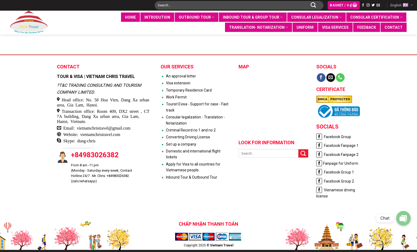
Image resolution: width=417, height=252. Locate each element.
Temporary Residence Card (189, 90)
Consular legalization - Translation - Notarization (195, 120)
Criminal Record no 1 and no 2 (191, 130)
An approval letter (181, 76)
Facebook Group (333, 137)
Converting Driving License (188, 137)
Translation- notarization (258, 27)
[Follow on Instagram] (368, 5)
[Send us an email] (378, 5)
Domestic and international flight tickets (193, 154)
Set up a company (181, 144)
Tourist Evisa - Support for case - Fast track (197, 107)
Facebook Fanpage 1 (337, 145)
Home (130, 17)
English (401, 5)
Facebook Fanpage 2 (337, 154)
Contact (394, 27)
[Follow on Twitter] (373, 5)
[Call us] (340, 77)
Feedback (366, 27)
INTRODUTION (157, 17)
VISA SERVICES (335, 27)
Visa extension (178, 83)
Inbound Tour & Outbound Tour (191, 177)
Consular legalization (316, 17)
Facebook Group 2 (335, 181)
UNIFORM (305, 27)
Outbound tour (196, 17)
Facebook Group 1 (335, 172)
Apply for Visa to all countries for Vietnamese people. (193, 167)
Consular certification (376, 17)
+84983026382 (95, 155)
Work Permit (176, 97)
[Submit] (313, 5)
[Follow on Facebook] (363, 5)
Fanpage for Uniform (337, 163)
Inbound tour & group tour (253, 17)
